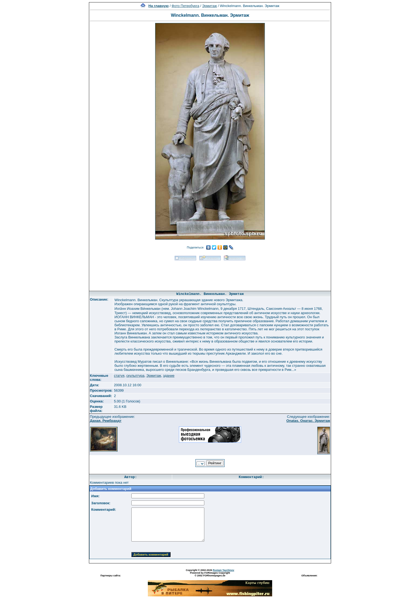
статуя (119, 376)
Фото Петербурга (185, 6)
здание (168, 376)
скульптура (135, 376)
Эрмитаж (209, 6)
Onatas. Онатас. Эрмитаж (308, 421)
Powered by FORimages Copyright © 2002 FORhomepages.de (210, 574)
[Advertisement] (210, 274)
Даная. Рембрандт (106, 421)
